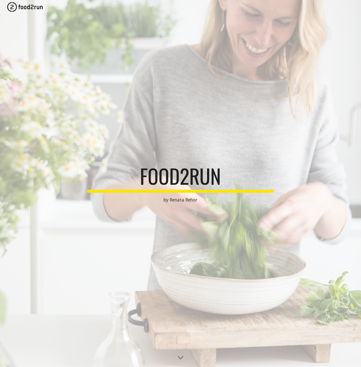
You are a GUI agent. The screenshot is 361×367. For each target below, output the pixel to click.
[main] (180, 184)
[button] (180, 358)
